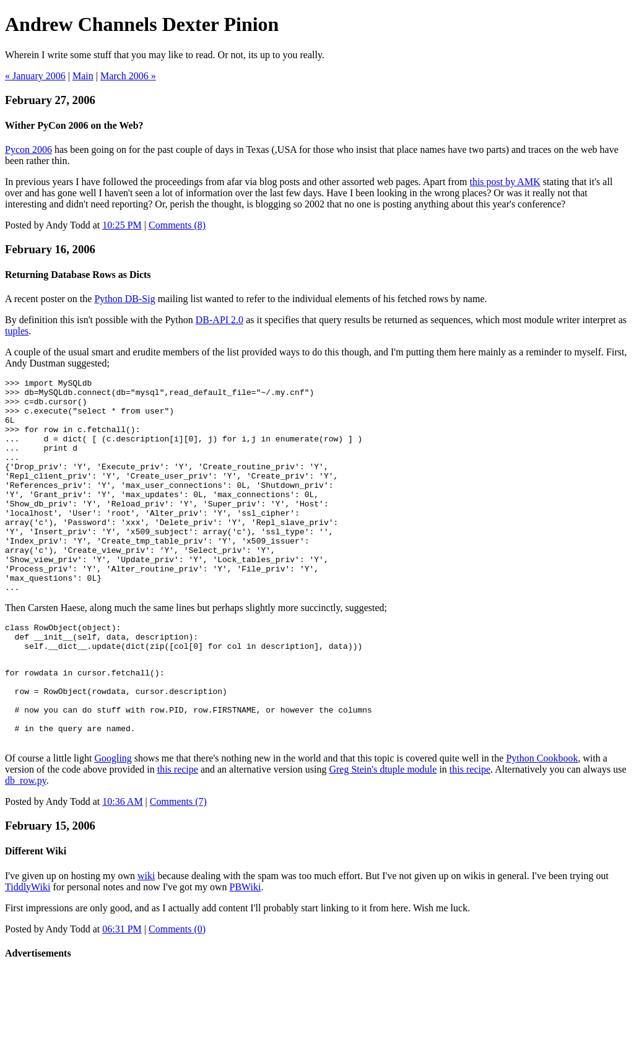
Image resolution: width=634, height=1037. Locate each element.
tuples (16, 331)
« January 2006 (35, 76)
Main (82, 76)
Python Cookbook (542, 823)
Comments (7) (178, 866)
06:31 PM (122, 994)
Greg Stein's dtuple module (382, 834)
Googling (112, 823)
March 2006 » (128, 76)
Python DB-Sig (124, 298)
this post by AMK (504, 181)
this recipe (177, 834)
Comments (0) (177, 994)
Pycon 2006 (28, 149)
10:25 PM (122, 225)
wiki (146, 940)
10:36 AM (122, 866)
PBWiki (245, 952)
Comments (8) (177, 225)
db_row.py (25, 845)
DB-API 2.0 (219, 320)
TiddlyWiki (27, 952)
